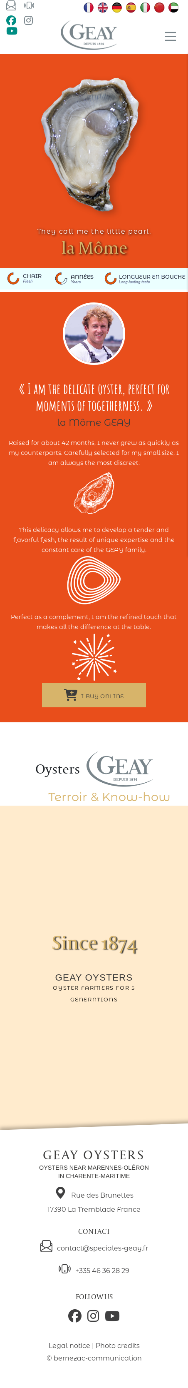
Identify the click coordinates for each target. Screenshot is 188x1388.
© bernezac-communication (94, 1358)
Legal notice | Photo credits (94, 1346)
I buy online (94, 695)
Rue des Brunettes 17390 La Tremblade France (94, 1200)
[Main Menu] (170, 36)
